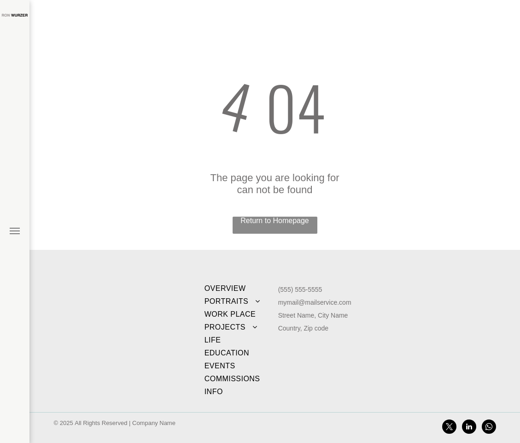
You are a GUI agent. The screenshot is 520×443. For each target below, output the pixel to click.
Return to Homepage (274, 220)
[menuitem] (238, 288)
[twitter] (449, 427)
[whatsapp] (489, 427)
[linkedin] (469, 427)
